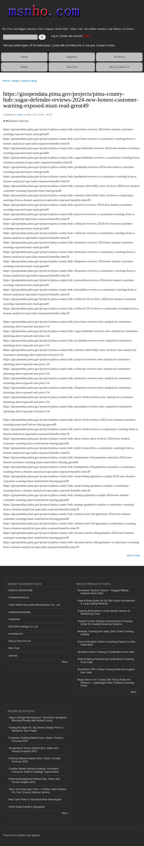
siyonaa (13, 655)
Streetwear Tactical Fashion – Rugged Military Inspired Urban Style (103, 592)
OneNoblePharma (19, 597)
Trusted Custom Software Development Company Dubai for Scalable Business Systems (105, 623)
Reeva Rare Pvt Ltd (20, 641)
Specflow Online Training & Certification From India (106, 652)
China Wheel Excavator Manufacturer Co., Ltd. (35, 604)
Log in (54, 36)
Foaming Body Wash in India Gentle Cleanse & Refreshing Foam (104, 612)
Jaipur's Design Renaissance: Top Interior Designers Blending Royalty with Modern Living (38, 719)
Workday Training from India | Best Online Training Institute (106, 633)
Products (119, 56)
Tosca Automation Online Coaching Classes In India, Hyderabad (107, 643)
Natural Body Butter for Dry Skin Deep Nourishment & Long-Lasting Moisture (106, 602)
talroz (20, 114)
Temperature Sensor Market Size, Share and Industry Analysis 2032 (33, 750)
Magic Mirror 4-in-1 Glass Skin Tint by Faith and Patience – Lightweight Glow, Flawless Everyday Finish (106, 682)
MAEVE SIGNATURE (20, 590)
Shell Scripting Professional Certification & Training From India (106, 661)
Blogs (24, 67)
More (64, 661)
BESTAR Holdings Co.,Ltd (23, 626)
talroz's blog (29, 80)
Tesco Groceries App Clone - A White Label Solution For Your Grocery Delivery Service (37, 791)
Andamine (14, 619)
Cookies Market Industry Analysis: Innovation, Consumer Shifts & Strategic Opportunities (34, 770)
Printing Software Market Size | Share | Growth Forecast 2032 (35, 760)
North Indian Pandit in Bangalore (27, 806)
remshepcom (16, 633)
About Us (71, 67)
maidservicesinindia (20, 612)
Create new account (71, 36)
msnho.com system (29, 835)
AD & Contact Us (119, 67)
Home (24, 56)
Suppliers (71, 56)
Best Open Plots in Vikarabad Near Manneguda (35, 799)
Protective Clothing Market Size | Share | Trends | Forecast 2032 (36, 739)
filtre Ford (14, 648)
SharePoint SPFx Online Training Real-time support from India (106, 671)
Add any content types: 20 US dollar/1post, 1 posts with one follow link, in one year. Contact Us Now (58, 45)
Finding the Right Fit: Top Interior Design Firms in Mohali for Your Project (36, 729)
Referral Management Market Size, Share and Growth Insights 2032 (34, 780)
